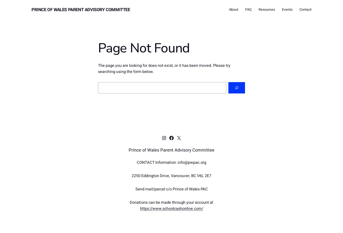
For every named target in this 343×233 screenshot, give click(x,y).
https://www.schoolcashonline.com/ (171, 209)
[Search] (236, 87)
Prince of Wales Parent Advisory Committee (81, 10)
